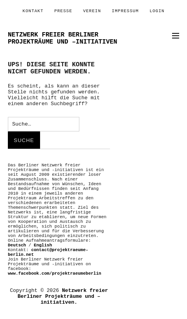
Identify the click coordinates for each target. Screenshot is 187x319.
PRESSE (63, 11)
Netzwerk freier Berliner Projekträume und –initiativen (62, 38)
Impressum (125, 11)
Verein (92, 11)
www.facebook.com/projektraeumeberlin (54, 273)
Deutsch (17, 245)
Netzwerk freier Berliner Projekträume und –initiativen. (63, 296)
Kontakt (32, 11)
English (43, 245)
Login (157, 11)
